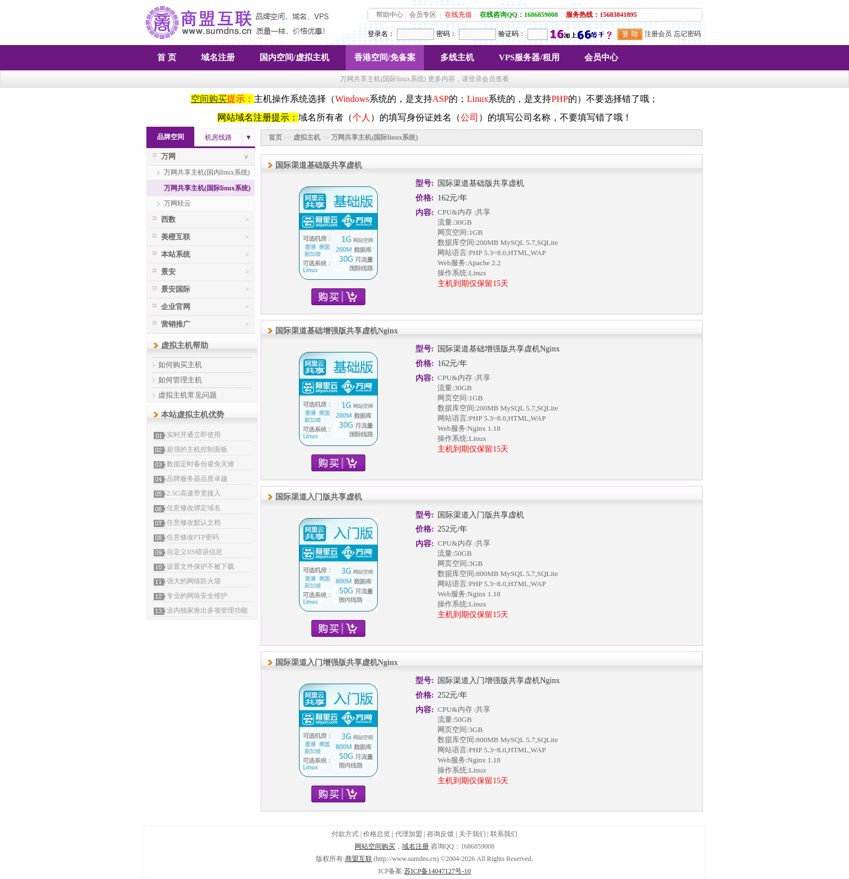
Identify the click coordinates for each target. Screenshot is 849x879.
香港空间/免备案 (384, 57)
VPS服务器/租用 (529, 57)
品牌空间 (170, 137)
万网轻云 (177, 203)
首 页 (166, 57)
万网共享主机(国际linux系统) (207, 188)
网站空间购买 (375, 846)
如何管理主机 (180, 380)
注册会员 (658, 34)
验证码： (511, 34)
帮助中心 (389, 15)
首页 (275, 137)
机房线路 (218, 137)
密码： (446, 34)
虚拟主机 (306, 137)
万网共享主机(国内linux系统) (207, 172)
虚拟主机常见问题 (187, 395)
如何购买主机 (180, 364)
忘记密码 (687, 34)
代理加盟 (408, 834)
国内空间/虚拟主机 (294, 57)
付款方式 (345, 834)
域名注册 (218, 57)
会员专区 (422, 15)
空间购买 (209, 99)
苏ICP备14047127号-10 (437, 871)
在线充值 (458, 15)
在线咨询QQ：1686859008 (519, 15)
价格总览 (376, 834)
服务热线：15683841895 (601, 15)
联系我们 (503, 834)
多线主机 (457, 57)
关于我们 (472, 834)
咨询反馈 (440, 834)
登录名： (381, 34)
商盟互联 (358, 859)
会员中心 (601, 57)
